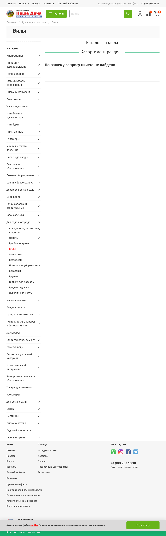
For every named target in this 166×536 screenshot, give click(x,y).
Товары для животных (20, 387)
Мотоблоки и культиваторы (15, 115)
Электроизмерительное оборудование (21, 378)
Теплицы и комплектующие (16, 64)
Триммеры (13, 139)
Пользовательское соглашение (23, 495)
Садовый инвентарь (18, 430)
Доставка (43, 456)
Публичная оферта (16, 484)
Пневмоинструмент (18, 92)
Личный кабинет (68, 3)
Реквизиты (44, 472)
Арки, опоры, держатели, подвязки (24, 230)
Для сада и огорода (34, 22)
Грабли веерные (19, 243)
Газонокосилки (15, 215)
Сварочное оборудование (15, 166)
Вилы (12, 248)
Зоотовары (13, 394)
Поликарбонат (15, 73)
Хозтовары (13, 332)
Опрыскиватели (16, 423)
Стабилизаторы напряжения (15, 82)
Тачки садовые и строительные (16, 205)
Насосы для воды (17, 157)
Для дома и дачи (16, 401)
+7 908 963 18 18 (150, 3)
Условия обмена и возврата (21, 501)
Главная (11, 3)
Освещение (13, 196)
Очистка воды (15, 347)
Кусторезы (15, 259)
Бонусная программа (18, 506)
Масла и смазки (16, 300)
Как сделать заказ (47, 450)
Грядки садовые (19, 287)
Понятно (143, 525)
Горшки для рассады (21, 281)
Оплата (42, 461)
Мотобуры (12, 124)
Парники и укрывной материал (19, 356)
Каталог (56, 13)
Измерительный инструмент (16, 367)
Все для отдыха (15, 307)
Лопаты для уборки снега (24, 265)
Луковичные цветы (20, 293)
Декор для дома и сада (20, 189)
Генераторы (13, 99)
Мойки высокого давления (16, 148)
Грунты (13, 276)
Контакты (49, 3)
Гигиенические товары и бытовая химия (20, 323)
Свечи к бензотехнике (19, 182)
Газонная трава (15, 437)
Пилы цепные (14, 131)
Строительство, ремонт (20, 340)
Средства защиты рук (19, 314)
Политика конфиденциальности (24, 490)
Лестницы (12, 416)
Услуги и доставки (17, 106)
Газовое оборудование (20, 175)
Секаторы (15, 270)
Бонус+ (36, 3)
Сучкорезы (15, 254)
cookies (34, 525)
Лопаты (13, 237)
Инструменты (14, 55)
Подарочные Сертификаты (53, 466)
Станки (10, 408)
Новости (24, 3)
